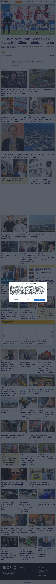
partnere (28, 288)
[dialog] (28, 292)
